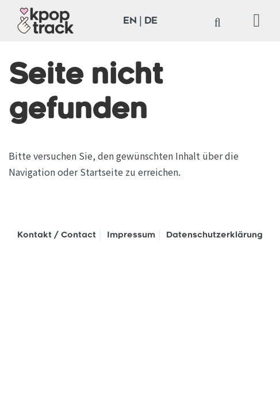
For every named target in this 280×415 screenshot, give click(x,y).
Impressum (131, 236)
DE (151, 21)
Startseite (101, 172)
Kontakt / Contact (56, 236)
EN (130, 21)
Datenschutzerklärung (214, 236)
